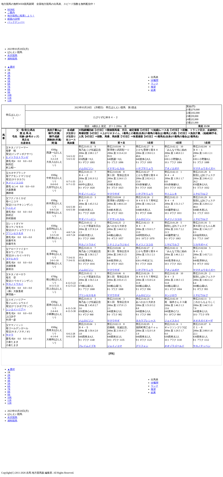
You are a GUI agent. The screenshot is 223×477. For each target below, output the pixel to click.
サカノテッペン (201, 346)
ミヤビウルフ (200, 193)
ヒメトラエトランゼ (17, 157)
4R (8, 78)
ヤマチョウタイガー (204, 168)
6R (8, 84)
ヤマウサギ (113, 193)
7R (8, 86)
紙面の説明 (13, 19)
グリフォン (142, 346)
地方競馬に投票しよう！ (21, 15)
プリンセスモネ (14, 233)
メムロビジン (86, 168)
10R (9, 95)
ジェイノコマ (114, 346)
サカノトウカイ (87, 244)
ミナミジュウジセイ (118, 244)
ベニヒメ (11, 208)
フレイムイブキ (87, 346)
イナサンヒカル (115, 168)
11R (9, 98)
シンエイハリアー (16, 309)
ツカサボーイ (200, 244)
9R (8, 92)
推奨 (153, 87)
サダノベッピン (87, 193)
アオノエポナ (172, 168)
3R (8, 75)
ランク (154, 83)
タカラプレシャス (146, 320)
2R (8, 72)
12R (9, 100)
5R (8, 81)
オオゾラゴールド (174, 346)
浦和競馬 (12, 58)
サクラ (9, 334)
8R (8, 89)
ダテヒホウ (12, 258)
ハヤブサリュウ (144, 168)
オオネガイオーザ (203, 320)
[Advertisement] (111, 35)
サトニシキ (171, 193)
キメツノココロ (14, 182)
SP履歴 (155, 80)
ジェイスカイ (172, 320)
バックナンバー (16, 22)
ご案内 (11, 12)
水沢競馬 (12, 55)
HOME (11, 9)
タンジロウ (171, 295)
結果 (153, 90)
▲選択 (11, 67)
